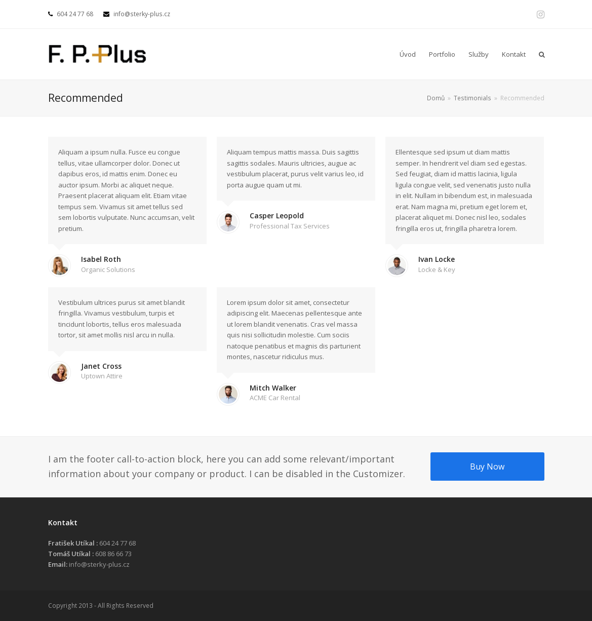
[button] (541, 54)
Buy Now (487, 466)
